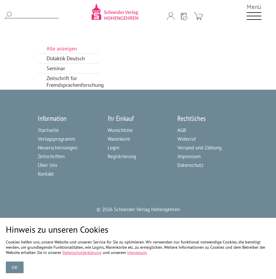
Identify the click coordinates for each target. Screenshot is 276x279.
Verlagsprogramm (56, 139)
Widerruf (186, 139)
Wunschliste (120, 130)
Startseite (48, 130)
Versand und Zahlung (199, 147)
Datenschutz (190, 165)
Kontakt (46, 174)
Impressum (189, 156)
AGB (181, 130)
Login (113, 147)
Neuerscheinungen (57, 147)
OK (15, 267)
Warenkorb (119, 139)
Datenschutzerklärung (82, 252)
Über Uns (47, 165)
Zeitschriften (51, 156)
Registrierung (122, 156)
